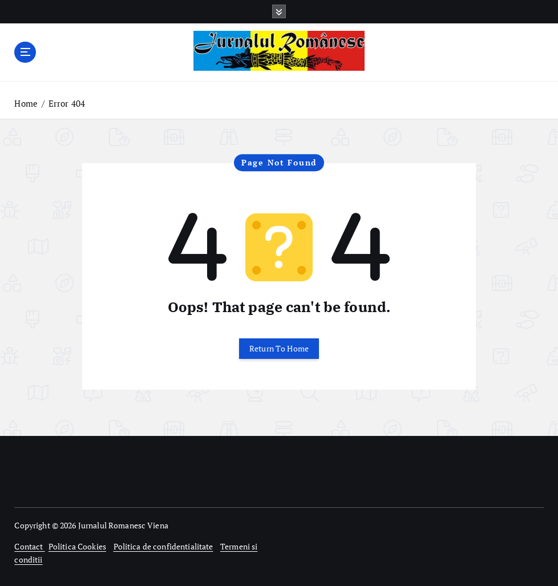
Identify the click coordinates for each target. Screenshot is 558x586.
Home (26, 103)
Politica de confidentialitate (163, 546)
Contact (29, 546)
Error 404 (66, 103)
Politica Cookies (77, 546)
